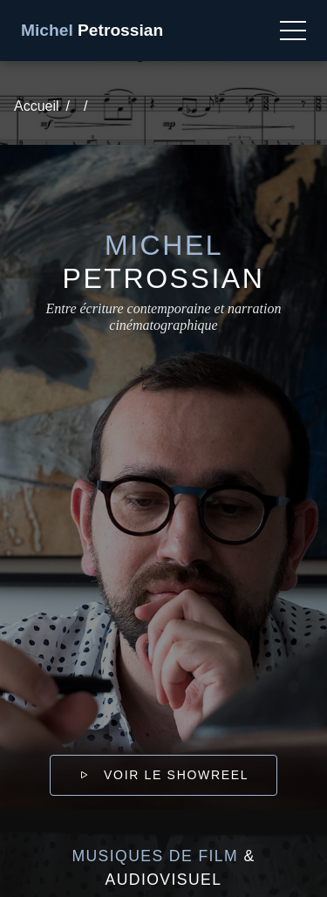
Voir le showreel (163, 775)
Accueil (36, 106)
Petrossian (92, 30)
